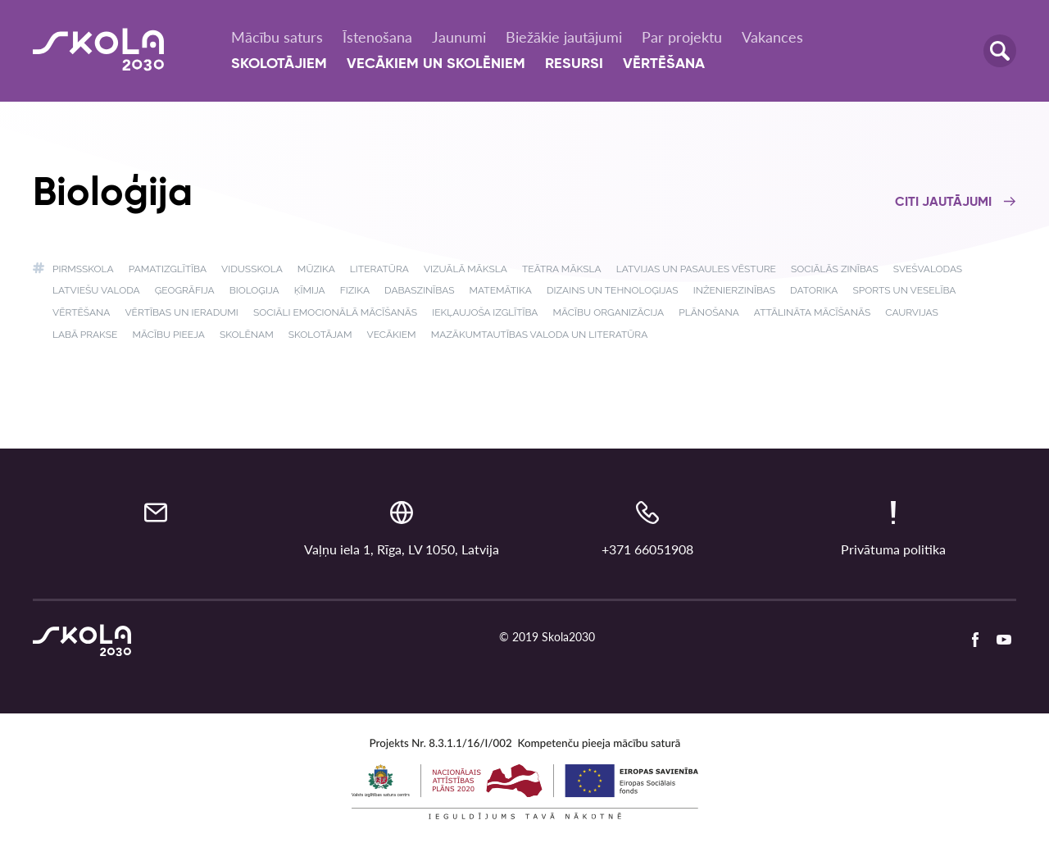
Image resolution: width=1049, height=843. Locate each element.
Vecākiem (391, 334)
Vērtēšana (664, 64)
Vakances (772, 37)
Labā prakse (84, 334)
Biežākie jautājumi (564, 37)
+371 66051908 (647, 549)
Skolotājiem (279, 64)
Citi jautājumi (955, 202)
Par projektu (682, 37)
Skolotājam (320, 334)
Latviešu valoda (96, 290)
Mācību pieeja (168, 334)
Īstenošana (377, 37)
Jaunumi (459, 37)
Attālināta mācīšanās (812, 312)
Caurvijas (911, 312)
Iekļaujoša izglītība (485, 312)
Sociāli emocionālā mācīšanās (335, 312)
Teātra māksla (562, 269)
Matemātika (501, 290)
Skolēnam (247, 334)
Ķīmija (309, 290)
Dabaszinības (419, 290)
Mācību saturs (277, 37)
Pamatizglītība (168, 269)
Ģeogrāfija (185, 290)
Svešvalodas (927, 269)
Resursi (574, 64)
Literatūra (379, 269)
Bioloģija (254, 290)
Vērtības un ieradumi (181, 312)
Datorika (814, 290)
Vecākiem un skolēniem (436, 64)
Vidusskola (252, 269)
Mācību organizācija (609, 312)
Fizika (355, 290)
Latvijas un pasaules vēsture (696, 269)
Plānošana (708, 312)
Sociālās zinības (835, 269)
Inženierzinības (734, 290)
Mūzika (316, 269)
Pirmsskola (83, 269)
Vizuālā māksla (465, 269)
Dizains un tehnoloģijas (613, 290)
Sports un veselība (904, 290)
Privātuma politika (893, 549)
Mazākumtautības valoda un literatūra (539, 334)
